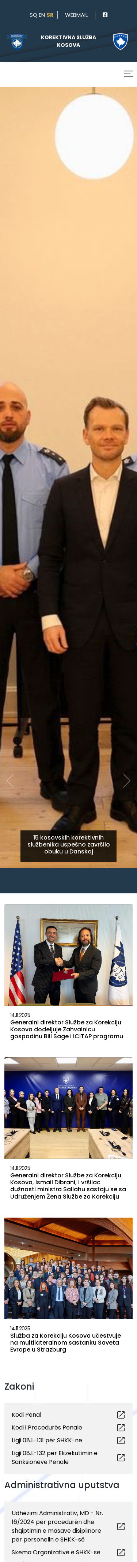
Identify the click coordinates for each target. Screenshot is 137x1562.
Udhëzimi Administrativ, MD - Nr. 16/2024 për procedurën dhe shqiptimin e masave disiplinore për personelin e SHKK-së (57, 1526)
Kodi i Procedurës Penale (47, 1427)
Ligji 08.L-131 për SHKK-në (47, 1440)
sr (50, 15)
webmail (76, 15)
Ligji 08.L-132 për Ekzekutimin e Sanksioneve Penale (55, 1457)
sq (33, 15)
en (42, 15)
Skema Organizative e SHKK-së (56, 1552)
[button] (10, 438)
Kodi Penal (26, 1414)
